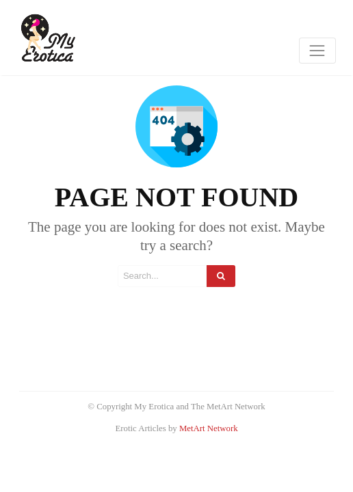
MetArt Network (208, 428)
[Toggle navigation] (317, 51)
